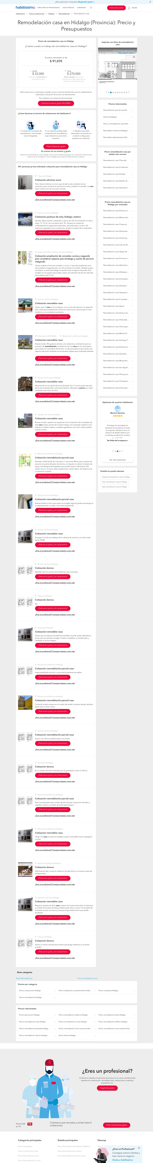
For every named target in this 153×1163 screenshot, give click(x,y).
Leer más (119, 438)
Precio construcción (36, 14)
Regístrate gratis (107, 1088)
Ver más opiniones (118, 460)
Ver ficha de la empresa (117, 441)
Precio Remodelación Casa (28, 1156)
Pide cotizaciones (116, 8)
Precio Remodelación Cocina (29, 1161)
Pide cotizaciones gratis (116, 1125)
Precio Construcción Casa (28, 1151)
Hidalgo (51, 14)
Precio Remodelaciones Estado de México (74, 1146)
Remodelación (64, 14)
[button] (106, 92)
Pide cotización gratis (56, 147)
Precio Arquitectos (25, 1146)
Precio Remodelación (24, 978)
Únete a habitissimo (122, 1160)
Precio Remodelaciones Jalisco (70, 1151)
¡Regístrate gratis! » (86, 2)
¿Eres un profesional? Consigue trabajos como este (55, 200)
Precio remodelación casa (88, 978)
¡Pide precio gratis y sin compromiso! (52, 193)
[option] (117, 67)
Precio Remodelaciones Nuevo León (72, 1156)
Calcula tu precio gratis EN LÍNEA (56, 103)
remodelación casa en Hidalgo (116, 477)
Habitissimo (20, 14)
